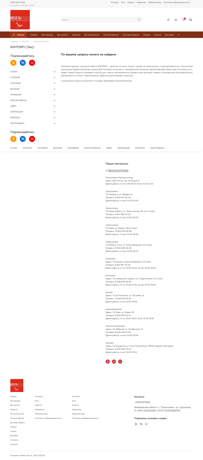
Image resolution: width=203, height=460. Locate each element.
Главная (34, 34)
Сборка (146, 34)
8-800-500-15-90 (17, 2)
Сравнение (141, 2)
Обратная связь (154, 2)
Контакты (115, 2)
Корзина (13, 444)
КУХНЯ (25, 41)
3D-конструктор (91, 34)
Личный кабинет (111, 34)
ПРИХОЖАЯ (15, 94)
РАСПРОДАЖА (17, 123)
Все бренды (47, 34)
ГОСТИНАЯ (15, 83)
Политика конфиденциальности (177, 2)
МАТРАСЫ (15, 117)
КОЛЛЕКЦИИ (16, 111)
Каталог (19, 34)
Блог (123, 2)
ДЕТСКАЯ (14, 89)
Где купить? (62, 34)
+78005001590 (117, 171)
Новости (131, 2)
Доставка (169, 34)
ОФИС (13, 106)
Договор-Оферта (131, 34)
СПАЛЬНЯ (15, 77)
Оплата (157, 34)
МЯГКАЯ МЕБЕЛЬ (18, 100)
